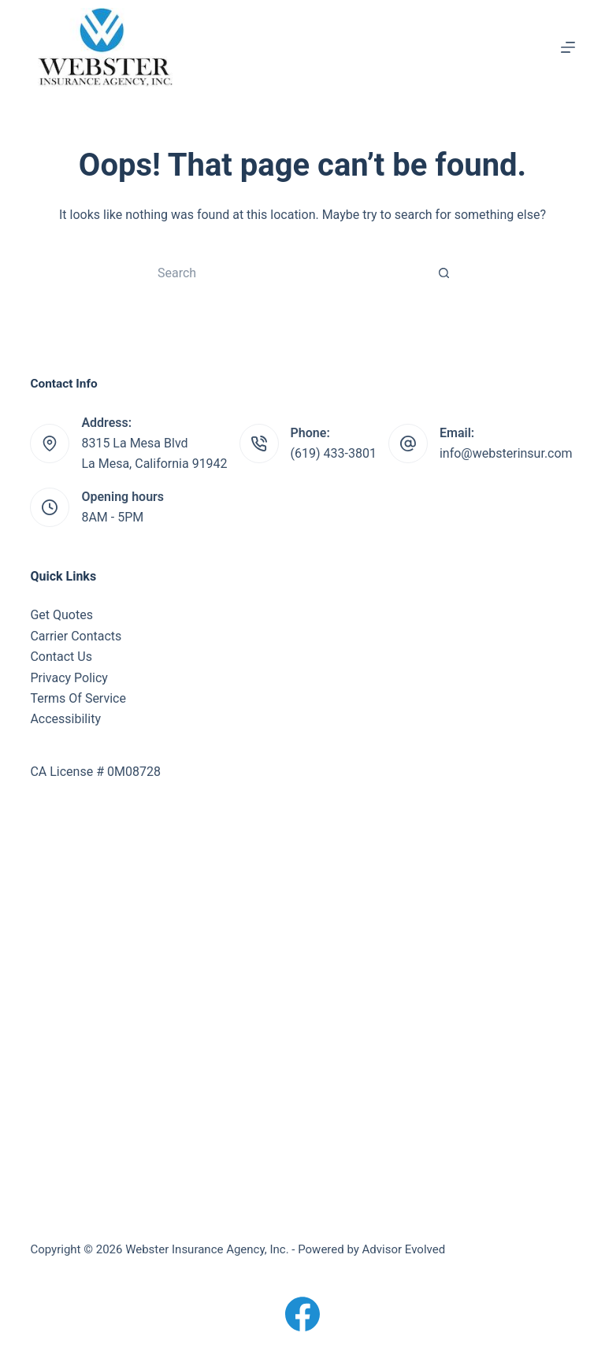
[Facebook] (302, 1314)
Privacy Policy (69, 677)
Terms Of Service (78, 698)
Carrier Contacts (75, 636)
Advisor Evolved (404, 1249)
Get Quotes (61, 614)
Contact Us (61, 656)
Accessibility (65, 718)
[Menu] (568, 47)
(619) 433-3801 (334, 453)
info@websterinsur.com (506, 453)
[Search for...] (287, 272)
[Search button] (444, 272)
